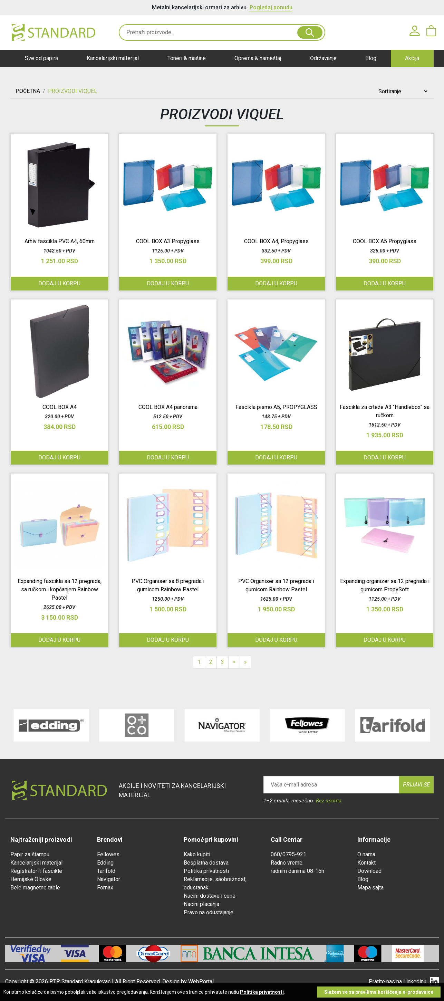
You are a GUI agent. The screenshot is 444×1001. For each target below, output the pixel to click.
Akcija (412, 58)
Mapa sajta (370, 887)
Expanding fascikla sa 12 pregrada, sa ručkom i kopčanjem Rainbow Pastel (60, 589)
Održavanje (323, 58)
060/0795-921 (288, 854)
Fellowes (108, 854)
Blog (370, 58)
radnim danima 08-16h (297, 871)
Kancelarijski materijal (113, 58)
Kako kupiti (197, 854)
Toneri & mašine (186, 58)
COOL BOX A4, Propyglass (276, 241)
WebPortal (201, 981)
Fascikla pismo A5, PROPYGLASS (276, 407)
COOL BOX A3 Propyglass (168, 241)
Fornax (105, 887)
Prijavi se (416, 784)
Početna (28, 91)
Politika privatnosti (206, 871)
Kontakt (366, 862)
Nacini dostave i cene (209, 896)
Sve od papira (41, 58)
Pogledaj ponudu (271, 7)
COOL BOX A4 (59, 407)
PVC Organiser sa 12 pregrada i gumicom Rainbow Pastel (276, 585)
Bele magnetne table (35, 887)
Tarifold (106, 871)
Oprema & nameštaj (257, 58)
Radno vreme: (287, 862)
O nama (366, 854)
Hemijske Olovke (30, 879)
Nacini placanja (201, 904)
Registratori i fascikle (36, 871)
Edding (105, 862)
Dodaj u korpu (59, 283)
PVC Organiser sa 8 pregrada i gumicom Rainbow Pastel (168, 585)
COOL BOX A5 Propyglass (384, 241)
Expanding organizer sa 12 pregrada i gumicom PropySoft (384, 585)
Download (369, 871)
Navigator (108, 879)
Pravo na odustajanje (208, 912)
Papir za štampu (29, 854)
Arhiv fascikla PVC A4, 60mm (60, 241)
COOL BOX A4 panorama (167, 407)
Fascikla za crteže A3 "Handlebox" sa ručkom (384, 411)
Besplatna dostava (206, 862)
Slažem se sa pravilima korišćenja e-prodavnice (378, 992)
